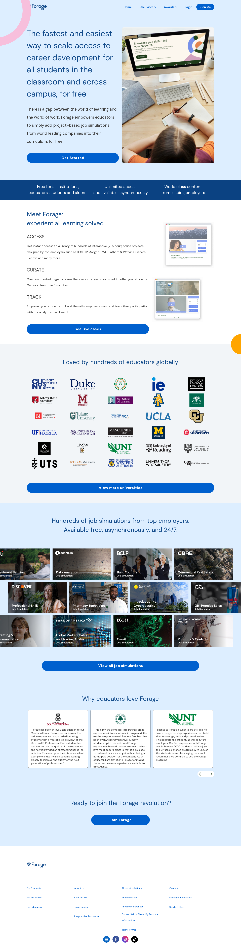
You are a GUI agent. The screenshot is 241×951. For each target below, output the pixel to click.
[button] (148, 7)
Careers (173, 888)
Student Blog (176, 906)
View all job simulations (120, 665)
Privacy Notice (130, 897)
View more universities (120, 487)
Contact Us (80, 897)
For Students (34, 888)
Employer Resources (180, 897)
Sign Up (205, 7)
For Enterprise (34, 897)
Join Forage (120, 819)
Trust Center (81, 906)
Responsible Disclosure (87, 916)
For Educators (34, 906)
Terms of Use (129, 929)
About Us (79, 888)
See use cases (88, 329)
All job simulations (132, 888)
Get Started (72, 157)
